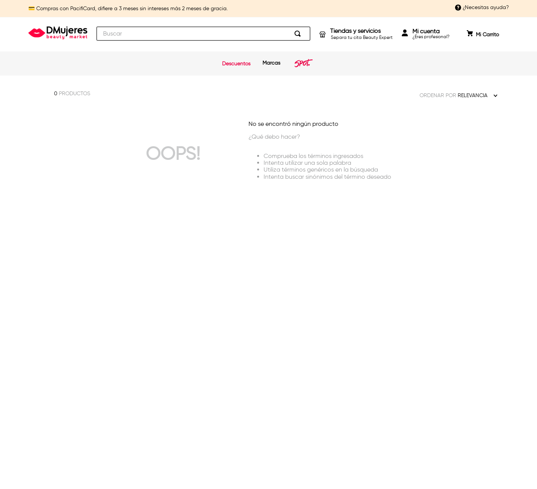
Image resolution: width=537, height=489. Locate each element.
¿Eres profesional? (430, 33)
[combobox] (203, 33)
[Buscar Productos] (299, 33)
